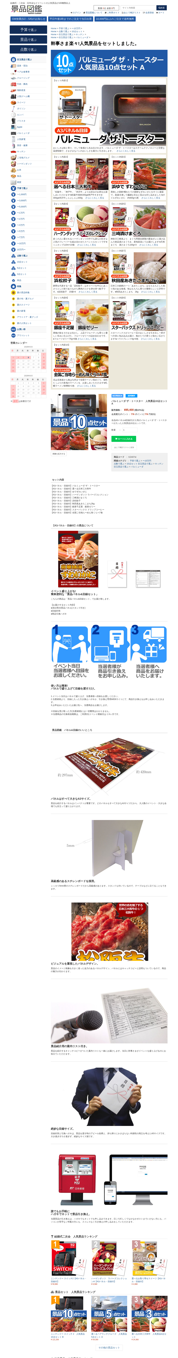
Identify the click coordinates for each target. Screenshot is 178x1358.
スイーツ (17, 103)
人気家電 (17, 139)
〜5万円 (17, 231)
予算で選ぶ (135, 460)
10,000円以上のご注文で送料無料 (115, 18)
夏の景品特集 (20, 293)
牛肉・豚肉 (19, 84)
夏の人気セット (21, 323)
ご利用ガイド (113, 12)
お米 (15, 170)
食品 (15, 176)
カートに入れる (124, 439)
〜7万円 (17, 237)
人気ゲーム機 (20, 96)
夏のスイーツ (20, 305)
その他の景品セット (109, 1347)
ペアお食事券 (20, 72)
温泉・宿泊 (19, 66)
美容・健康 (19, 145)
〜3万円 (17, 225)
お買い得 (17, 329)
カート (161, 12)
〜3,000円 (18, 201)
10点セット (132, 463)
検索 (162, 8)
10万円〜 (18, 250)
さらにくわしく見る (126, 151)
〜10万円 (147, 460)
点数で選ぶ (119, 463)
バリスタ (17, 121)
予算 (28, 30)
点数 (28, 49)
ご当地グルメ (20, 158)
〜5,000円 (18, 207)
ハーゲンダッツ (21, 164)
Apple (16, 127)
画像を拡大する (59, 454)
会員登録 (149, 12)
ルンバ (16, 115)
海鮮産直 (17, 90)
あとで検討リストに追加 (124, 447)
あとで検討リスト (132, 12)
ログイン (77, 12)
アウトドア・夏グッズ (24, 317)
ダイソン (17, 109)
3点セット (18, 274)
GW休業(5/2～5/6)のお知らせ (28, 18)
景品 (28, 39)
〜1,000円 (18, 195)
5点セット (18, 268)
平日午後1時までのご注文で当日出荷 (71, 18)
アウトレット (20, 336)
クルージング (20, 78)
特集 (15, 286)
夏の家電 (17, 311)
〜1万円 (17, 213)
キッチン (159, 463)
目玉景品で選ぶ (145, 463)
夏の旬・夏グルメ (22, 299)
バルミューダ (137, 466)
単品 (15, 280)
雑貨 (15, 182)
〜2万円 (17, 219)
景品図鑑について (94, 12)
